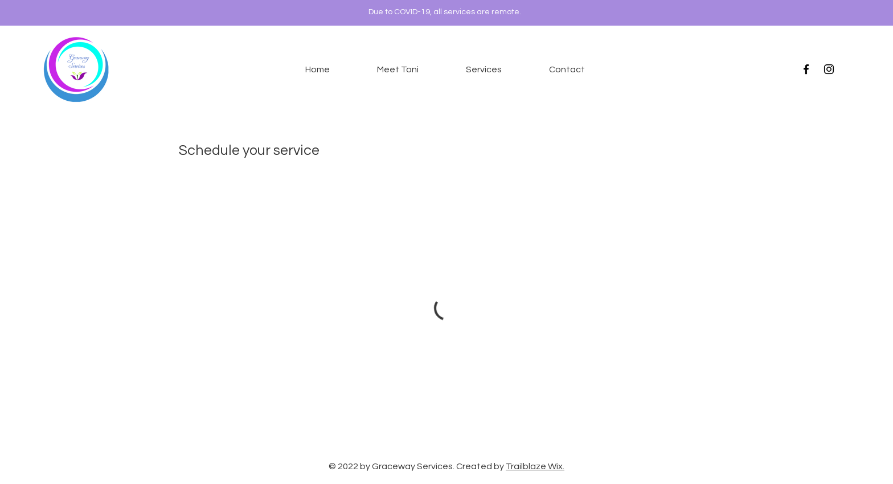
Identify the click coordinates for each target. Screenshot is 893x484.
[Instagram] (828, 69)
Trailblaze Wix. (535, 466)
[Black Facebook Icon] (806, 69)
